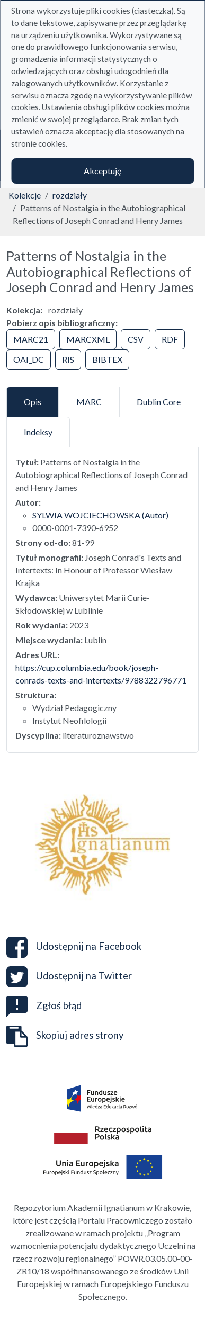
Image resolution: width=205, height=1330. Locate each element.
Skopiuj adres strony (64, 1036)
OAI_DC (28, 359)
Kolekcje (24, 195)
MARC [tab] (89, 402)
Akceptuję (102, 171)
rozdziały (69, 195)
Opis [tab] (32, 402)
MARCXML (88, 339)
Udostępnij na (73, 947)
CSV (136, 339)
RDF (170, 339)
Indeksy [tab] (38, 432)
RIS (68, 359)
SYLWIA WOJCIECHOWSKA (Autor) (100, 515)
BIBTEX (107, 359)
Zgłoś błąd (44, 1005)
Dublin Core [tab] (159, 402)
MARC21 (30, 339)
